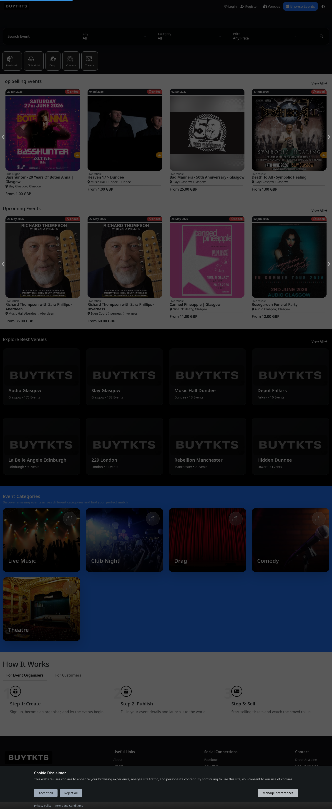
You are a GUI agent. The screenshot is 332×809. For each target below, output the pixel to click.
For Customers (68, 672)
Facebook (211, 757)
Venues (271, 6)
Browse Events (300, 6)
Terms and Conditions (69, 806)
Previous (3, 131)
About (118, 757)
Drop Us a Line (306, 757)
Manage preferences (278, 793)
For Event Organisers (24, 672)
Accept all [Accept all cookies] (46, 793)
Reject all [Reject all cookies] (71, 793)
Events (118, 764)
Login (230, 7)
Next (329, 131)
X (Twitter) (211, 764)
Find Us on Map (306, 764)
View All (319, 83)
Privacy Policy (42, 806)
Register (249, 7)
